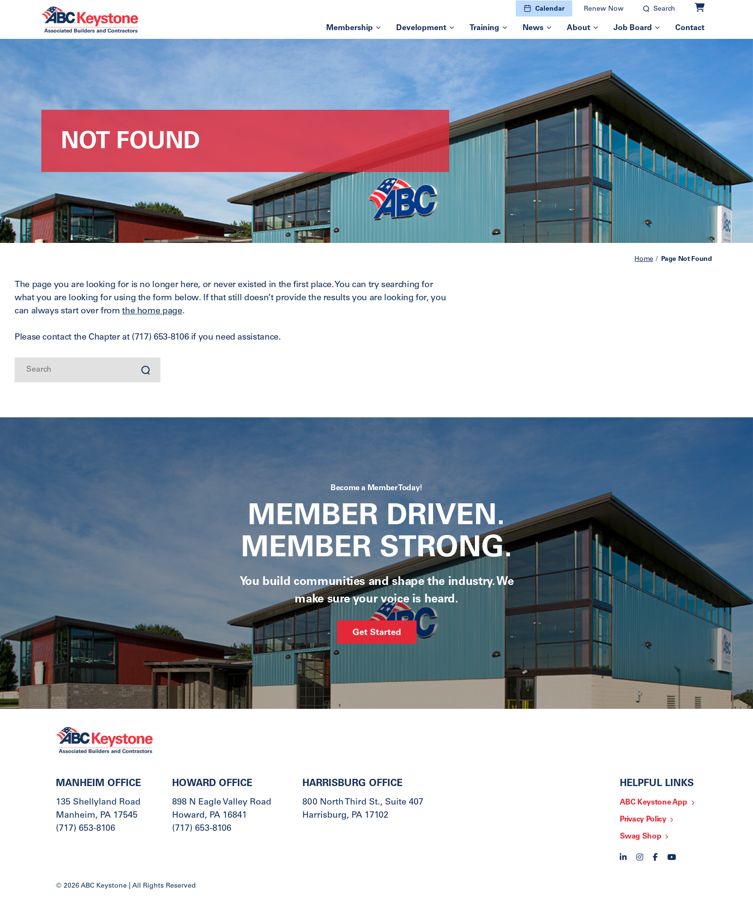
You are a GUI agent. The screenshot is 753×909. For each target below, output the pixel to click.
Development (421, 28)
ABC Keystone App (653, 802)
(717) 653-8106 (85, 828)
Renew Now (604, 9)
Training (484, 28)
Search (664, 9)
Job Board (632, 28)
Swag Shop (641, 836)
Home (643, 259)
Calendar (549, 9)
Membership (349, 28)
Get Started (376, 633)
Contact (689, 28)
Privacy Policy (643, 819)
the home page (152, 311)
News (533, 28)
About (578, 28)
